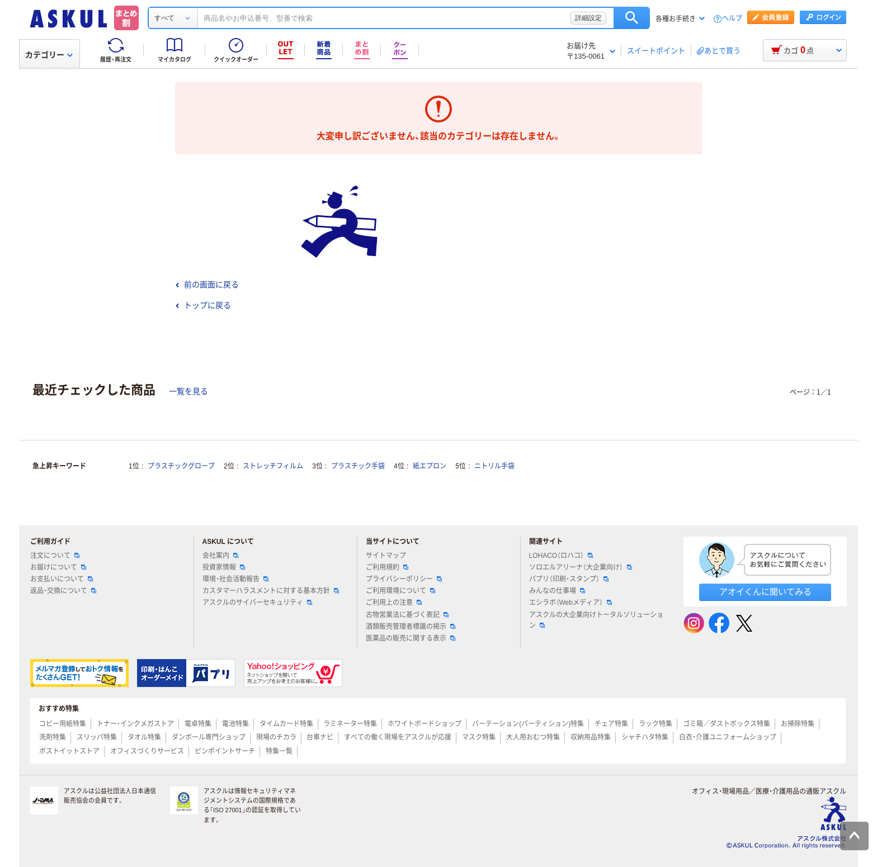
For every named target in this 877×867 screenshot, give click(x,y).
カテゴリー (49, 54)
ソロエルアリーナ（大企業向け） (580, 567)
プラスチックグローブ (181, 466)
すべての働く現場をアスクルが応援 (397, 737)
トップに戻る (203, 305)
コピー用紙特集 (62, 724)
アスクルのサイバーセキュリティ (257, 603)
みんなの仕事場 (557, 591)
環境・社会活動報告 (235, 579)
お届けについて (58, 567)
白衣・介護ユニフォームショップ (727, 737)
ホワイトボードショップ (424, 724)
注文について (54, 556)
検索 (632, 18)
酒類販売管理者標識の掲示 (410, 627)
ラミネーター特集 (350, 724)
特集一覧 (279, 751)
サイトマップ (386, 556)
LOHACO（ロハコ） (561, 556)
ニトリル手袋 (494, 466)
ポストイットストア (69, 751)
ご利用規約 (387, 567)
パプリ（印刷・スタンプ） (569, 579)
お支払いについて (61, 579)
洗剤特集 (52, 737)
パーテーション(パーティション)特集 (528, 724)
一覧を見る (188, 391)
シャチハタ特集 (644, 737)
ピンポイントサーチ (225, 751)
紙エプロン (429, 466)
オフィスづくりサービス (147, 751)
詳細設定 (588, 18)
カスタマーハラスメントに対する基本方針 (270, 591)
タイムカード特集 (286, 724)
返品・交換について (63, 591)
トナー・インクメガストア (135, 724)
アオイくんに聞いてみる (765, 591)
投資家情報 (223, 567)
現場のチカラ (276, 737)
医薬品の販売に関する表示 (410, 638)
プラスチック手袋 (358, 466)
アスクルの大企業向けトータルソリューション (596, 620)
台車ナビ (320, 737)
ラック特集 (655, 724)
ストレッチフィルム (273, 466)
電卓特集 (198, 724)
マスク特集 (479, 737)
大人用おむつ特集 (533, 737)
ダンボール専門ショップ (209, 737)
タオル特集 (144, 737)
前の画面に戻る (207, 284)
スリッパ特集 (97, 737)
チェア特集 (611, 724)
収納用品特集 (590, 737)
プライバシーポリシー (404, 579)
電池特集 (235, 724)
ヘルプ (732, 18)
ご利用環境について (400, 591)
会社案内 (220, 556)
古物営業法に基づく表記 (407, 615)
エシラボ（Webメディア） (570, 603)
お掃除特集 (797, 724)
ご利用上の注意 (394, 603)
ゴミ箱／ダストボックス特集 (726, 724)
